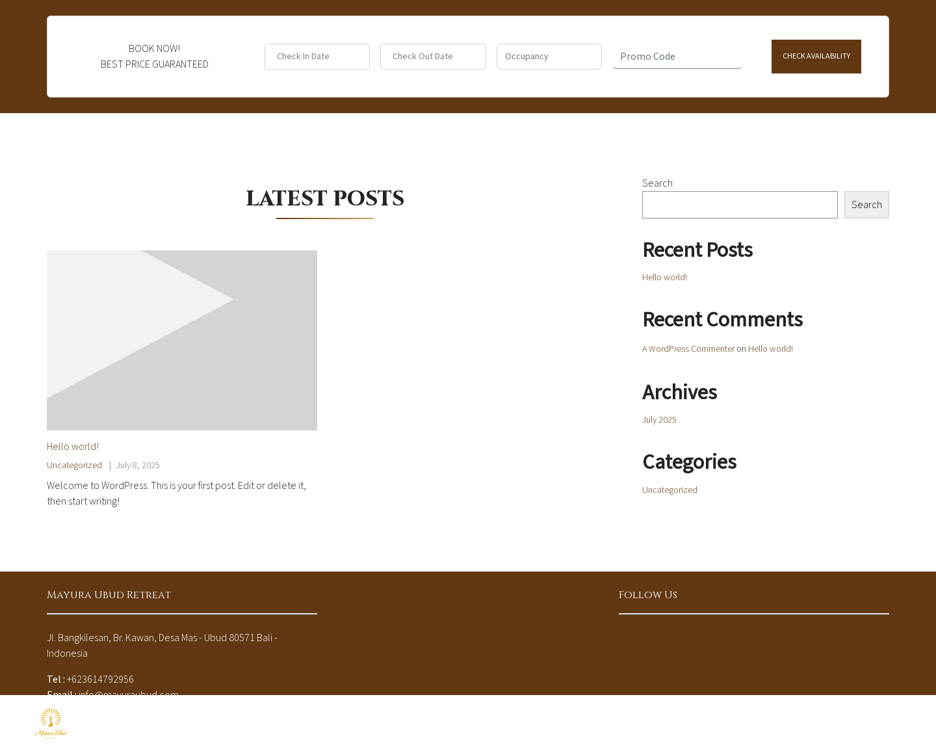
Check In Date (303, 57)
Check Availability (816, 56)
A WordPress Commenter (688, 349)
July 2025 (659, 420)
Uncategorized (74, 465)
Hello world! (73, 447)
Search (657, 183)
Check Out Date (423, 57)
